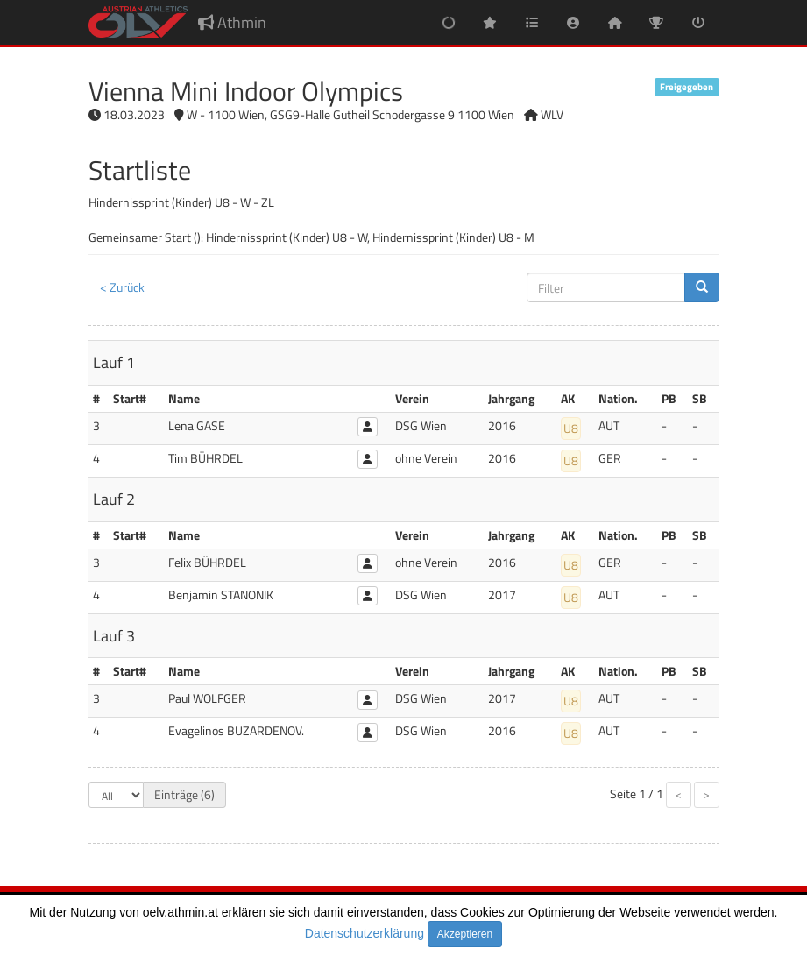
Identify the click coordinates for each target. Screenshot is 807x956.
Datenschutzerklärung (364, 933)
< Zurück (122, 287)
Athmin (232, 22)
